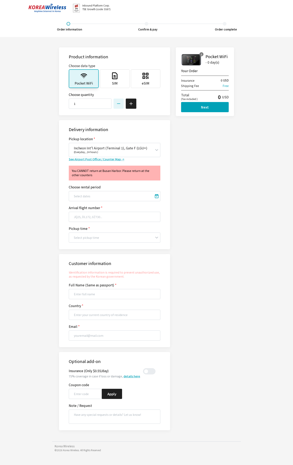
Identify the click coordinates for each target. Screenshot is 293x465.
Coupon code (79, 384)
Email (74, 326)
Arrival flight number (85, 207)
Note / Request (80, 405)
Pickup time (79, 228)
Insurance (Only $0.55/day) (89, 370)
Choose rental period (85, 187)
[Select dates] (114, 196)
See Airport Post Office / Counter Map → (96, 159)
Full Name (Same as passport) (92, 284)
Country (76, 305)
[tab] (84, 78)
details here (132, 376)
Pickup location (82, 138)
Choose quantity (81, 94)
